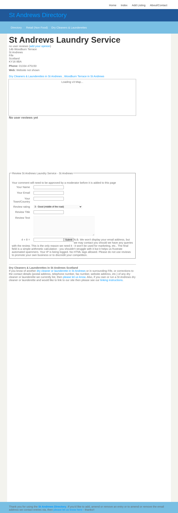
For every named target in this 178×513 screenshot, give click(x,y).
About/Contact (158, 5)
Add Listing (138, 5)
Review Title (22, 211)
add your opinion (40, 46)
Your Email (23, 192)
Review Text (22, 217)
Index (124, 5)
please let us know (74, 276)
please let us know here (68, 509)
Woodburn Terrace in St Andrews (84, 76)
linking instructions (111, 280)
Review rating (21, 206)
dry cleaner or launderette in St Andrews (61, 270)
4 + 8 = (25, 239)
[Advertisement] (72, 146)
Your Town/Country (21, 200)
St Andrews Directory (38, 14)
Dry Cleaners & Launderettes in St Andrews (35, 76)
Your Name (23, 187)
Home (112, 5)
